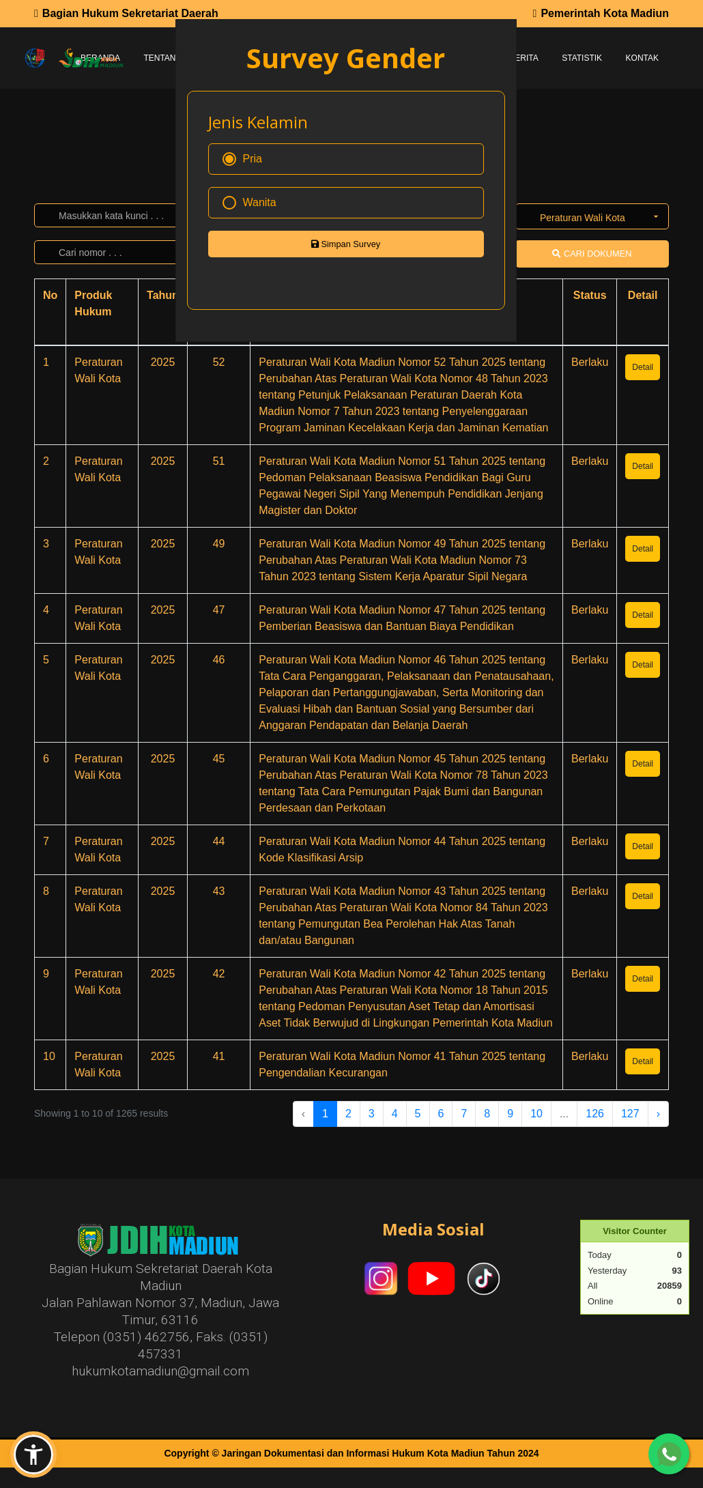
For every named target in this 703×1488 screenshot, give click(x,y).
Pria (242, 159)
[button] (33, 1454)
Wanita (249, 203)
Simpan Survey (345, 244)
